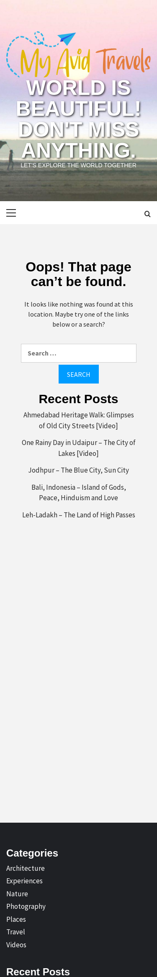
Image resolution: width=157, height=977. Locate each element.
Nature (17, 893)
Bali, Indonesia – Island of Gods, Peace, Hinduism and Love (78, 493)
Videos (16, 944)
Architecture (25, 868)
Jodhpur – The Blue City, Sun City (78, 470)
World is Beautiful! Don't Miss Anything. (79, 119)
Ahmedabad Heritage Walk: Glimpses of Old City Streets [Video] (78, 420)
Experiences (24, 880)
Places (16, 919)
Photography (26, 906)
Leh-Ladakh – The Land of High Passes (78, 514)
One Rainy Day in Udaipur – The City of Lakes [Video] (79, 448)
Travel (15, 931)
